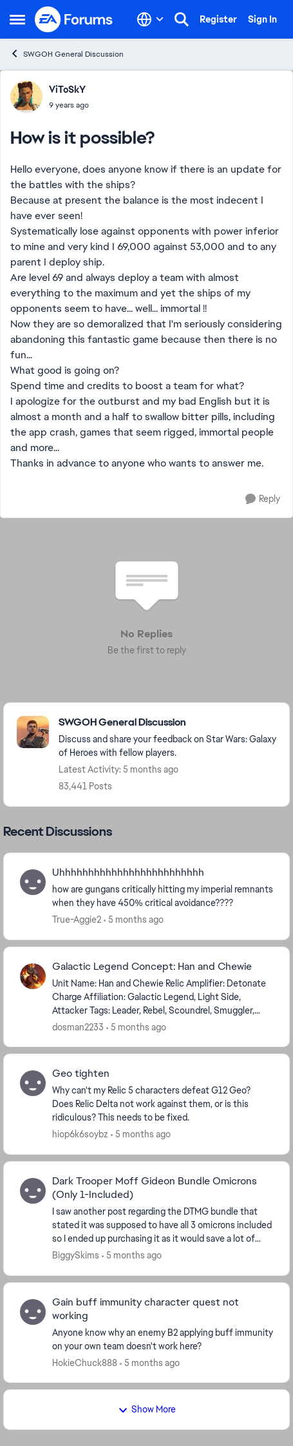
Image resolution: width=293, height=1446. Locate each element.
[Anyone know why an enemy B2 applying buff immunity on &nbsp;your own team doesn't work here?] (162, 1339)
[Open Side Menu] (17, 19)
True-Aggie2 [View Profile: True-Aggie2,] (76, 919)
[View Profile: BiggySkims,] (33, 1191)
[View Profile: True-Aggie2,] (33, 882)
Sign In (262, 19)
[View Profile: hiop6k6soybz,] (33, 1083)
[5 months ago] (134, 920)
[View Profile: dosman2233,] (33, 976)
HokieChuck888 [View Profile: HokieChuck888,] (84, 1362)
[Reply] (263, 499)
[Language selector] (150, 19)
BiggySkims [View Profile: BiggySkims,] (75, 1255)
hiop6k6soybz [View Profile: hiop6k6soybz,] (80, 1134)
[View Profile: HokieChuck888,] (33, 1312)
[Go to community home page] (74, 19)
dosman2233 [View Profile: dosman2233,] (78, 1026)
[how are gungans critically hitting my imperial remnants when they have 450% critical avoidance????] (162, 896)
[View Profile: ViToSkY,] (26, 97)
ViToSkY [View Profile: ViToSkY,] (67, 89)
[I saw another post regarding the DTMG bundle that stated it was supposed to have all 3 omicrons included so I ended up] (162, 1225)
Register (218, 19)
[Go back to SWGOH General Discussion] (167, 722)
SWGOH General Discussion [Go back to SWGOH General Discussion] (67, 53)
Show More (147, 1409)
